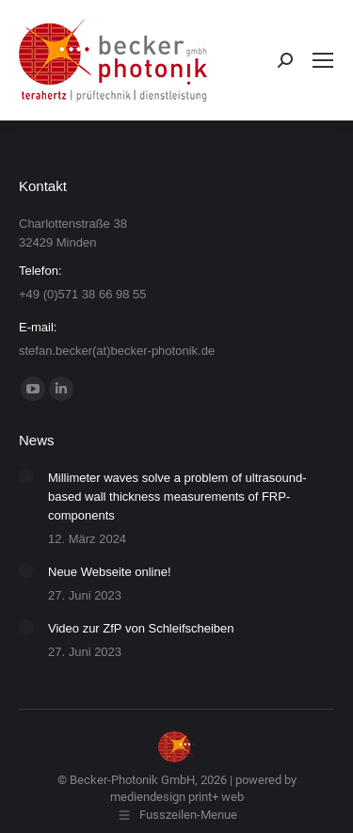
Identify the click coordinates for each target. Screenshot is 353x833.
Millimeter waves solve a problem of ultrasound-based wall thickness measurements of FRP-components (177, 496)
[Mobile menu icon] (323, 60)
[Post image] (26, 476)
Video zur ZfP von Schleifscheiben (141, 628)
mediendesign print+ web (177, 797)
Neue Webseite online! (109, 572)
